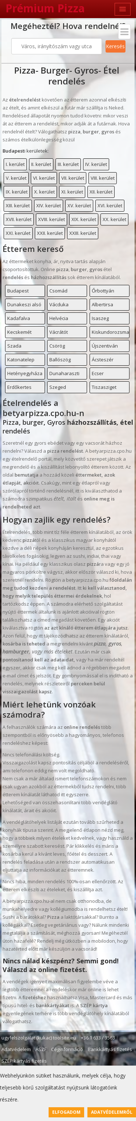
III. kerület (68, 164)
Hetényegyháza (24, 373)
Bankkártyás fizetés (110, 1049)
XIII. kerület (18, 205)
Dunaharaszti (64, 373)
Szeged (57, 387)
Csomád (58, 290)
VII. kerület (72, 178)
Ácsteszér (103, 359)
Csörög (57, 345)
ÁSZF (41, 1049)
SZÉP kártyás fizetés (24, 1061)
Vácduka (59, 304)
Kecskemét (19, 332)
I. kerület (15, 164)
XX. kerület (114, 219)
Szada (14, 345)
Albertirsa (102, 304)
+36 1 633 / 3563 (98, 1037)
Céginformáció (67, 1049)
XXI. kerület (18, 233)
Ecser (98, 373)
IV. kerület (96, 164)
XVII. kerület (19, 219)
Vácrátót (58, 332)
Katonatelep (20, 359)
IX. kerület (17, 191)
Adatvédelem (16, 1049)
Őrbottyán (103, 290)
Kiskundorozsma (110, 332)
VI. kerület (44, 178)
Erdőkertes (19, 387)
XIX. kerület (83, 219)
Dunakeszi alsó (24, 304)
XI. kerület (72, 191)
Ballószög (60, 359)
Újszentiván (105, 345)
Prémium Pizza (45, 8)
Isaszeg (100, 318)
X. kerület (44, 191)
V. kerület (16, 178)
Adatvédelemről (111, 1112)
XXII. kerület (50, 233)
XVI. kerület (110, 205)
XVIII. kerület (51, 219)
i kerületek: (26, 151)
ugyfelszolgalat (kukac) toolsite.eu (38, 1037)
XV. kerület (79, 205)
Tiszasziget (104, 387)
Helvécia (58, 318)
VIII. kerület (103, 178)
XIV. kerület (48, 205)
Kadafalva (18, 318)
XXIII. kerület (82, 233)
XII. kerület (101, 191)
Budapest (18, 290)
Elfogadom (66, 1112)
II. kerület (41, 164)
